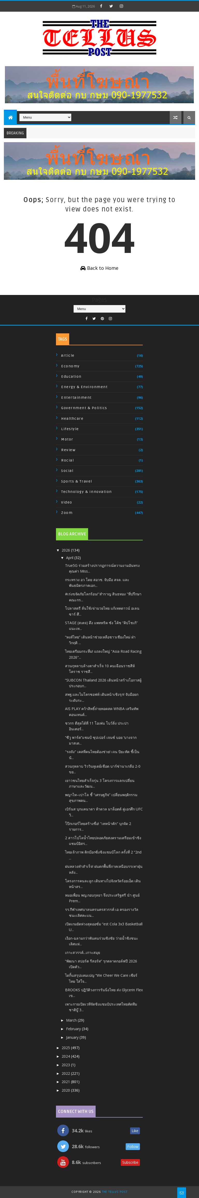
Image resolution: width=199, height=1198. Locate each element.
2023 (66, 1064)
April (70, 557)
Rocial (67, 460)
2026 (66, 550)
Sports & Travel (76, 481)
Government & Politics (84, 408)
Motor (67, 439)
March (72, 1020)
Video (66, 502)
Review (68, 450)
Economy (70, 366)
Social (67, 471)
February (74, 1028)
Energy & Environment (84, 387)
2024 (66, 1056)
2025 (66, 1047)
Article (68, 355)
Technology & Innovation (86, 492)
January (73, 1037)
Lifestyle (70, 429)
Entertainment (76, 397)
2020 (66, 1090)
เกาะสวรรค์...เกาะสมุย (82, 952)
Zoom (67, 513)
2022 (66, 1073)
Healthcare (72, 418)
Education (71, 376)
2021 (66, 1081)
